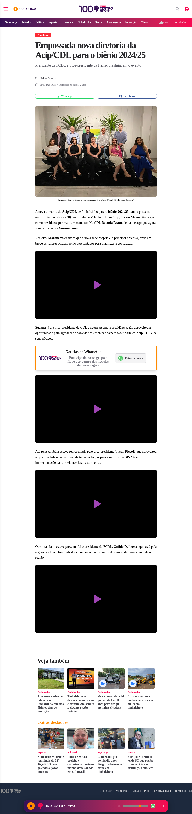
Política (39, 22)
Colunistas (106, 790)
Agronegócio (114, 22)
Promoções (122, 790)
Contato (136, 790)
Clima (144, 22)
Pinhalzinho (84, 22)
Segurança (11, 22)
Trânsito (26, 22)
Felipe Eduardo (48, 78)
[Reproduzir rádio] (31, 806)
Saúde (98, 22)
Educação (130, 22)
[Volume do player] (135, 806)
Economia (67, 22)
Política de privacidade (158, 790)
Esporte (52, 22)
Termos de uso (183, 790)
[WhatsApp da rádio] (153, 806)
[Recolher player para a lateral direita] (162, 806)
